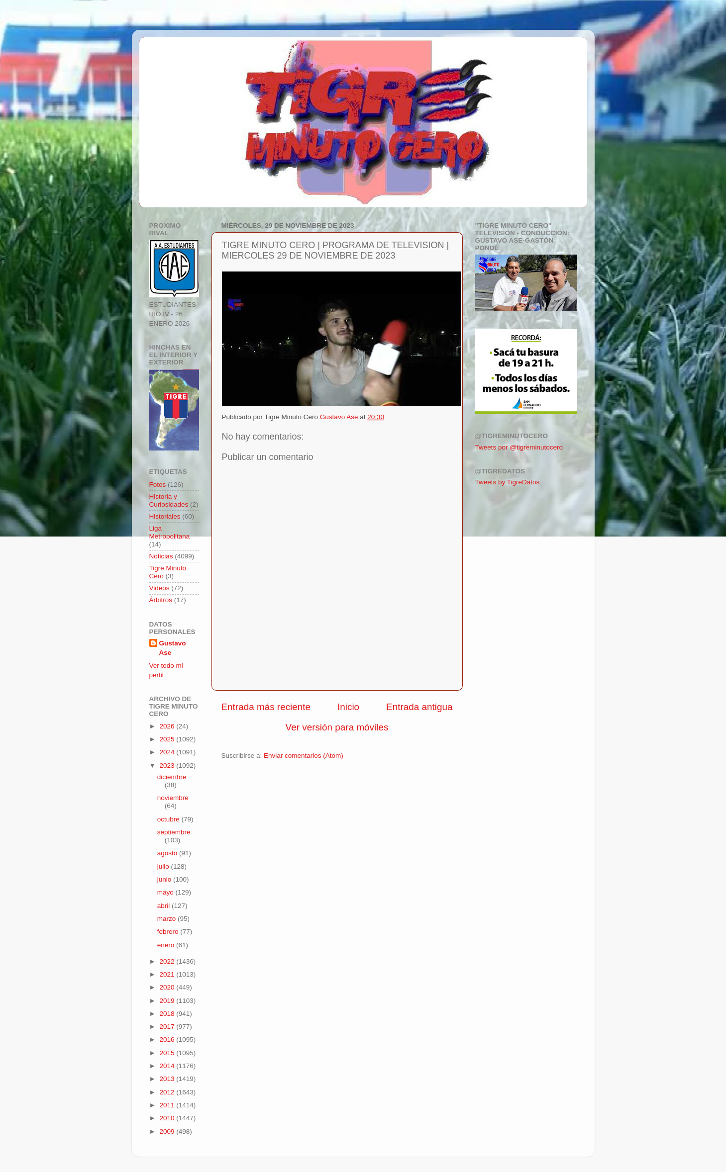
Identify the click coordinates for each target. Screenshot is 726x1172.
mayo (166, 892)
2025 (167, 739)
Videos (159, 588)
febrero (169, 931)
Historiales (165, 516)
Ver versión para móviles (337, 727)
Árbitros (161, 600)
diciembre (172, 777)
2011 (167, 1105)
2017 (167, 1026)
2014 (167, 1066)
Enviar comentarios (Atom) (303, 755)
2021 (167, 974)
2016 (167, 1039)
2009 (167, 1131)
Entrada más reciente (266, 707)
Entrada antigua (419, 707)
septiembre (174, 832)
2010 (167, 1118)
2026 (167, 726)
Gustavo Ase (172, 647)
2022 (167, 961)
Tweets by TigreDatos (507, 482)
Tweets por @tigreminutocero (519, 447)
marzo (167, 918)
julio (164, 866)
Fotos (157, 484)
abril (164, 905)
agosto (168, 853)
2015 (167, 1053)
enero (166, 945)
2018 (167, 1013)
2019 (167, 1000)
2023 (167, 765)
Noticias (161, 556)
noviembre (173, 798)
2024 (167, 752)
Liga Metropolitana (169, 532)
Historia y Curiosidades (169, 500)
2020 (167, 987)
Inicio (348, 707)
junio (165, 879)
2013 (167, 1078)
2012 (167, 1092)
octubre (169, 819)
